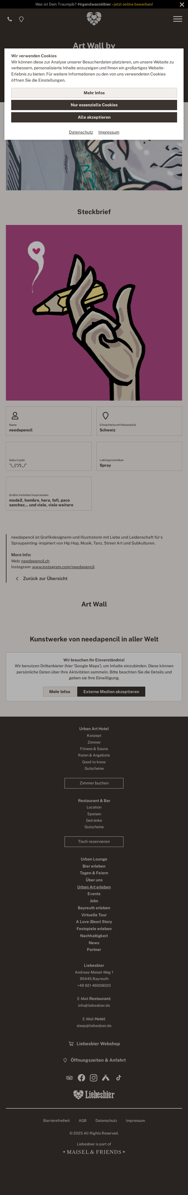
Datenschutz (81, 132)
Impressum (108, 132)
